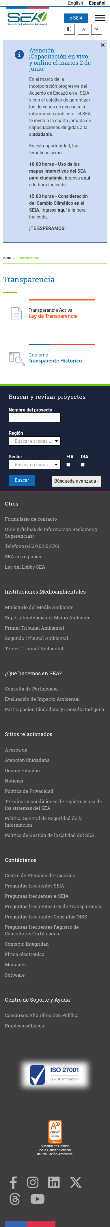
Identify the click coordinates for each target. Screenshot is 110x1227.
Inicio (7, 258)
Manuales (16, 964)
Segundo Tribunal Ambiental (36, 638)
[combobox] (35, 441)
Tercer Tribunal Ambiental (34, 648)
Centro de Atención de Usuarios (40, 875)
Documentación (22, 770)
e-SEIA (76, 18)
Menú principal (100, 18)
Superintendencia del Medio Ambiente (48, 618)
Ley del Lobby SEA (25, 567)
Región (16, 433)
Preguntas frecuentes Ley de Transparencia (53, 906)
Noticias (14, 781)
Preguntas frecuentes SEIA (34, 886)
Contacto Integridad (27, 944)
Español (97, 3)
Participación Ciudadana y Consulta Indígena (54, 709)
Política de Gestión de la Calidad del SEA (49, 835)
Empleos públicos (24, 1026)
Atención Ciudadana (27, 760)
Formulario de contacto (31, 519)
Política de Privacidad (29, 791)
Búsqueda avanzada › (76, 481)
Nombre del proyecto (30, 410)
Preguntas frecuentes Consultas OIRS (46, 917)
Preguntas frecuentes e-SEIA (37, 896)
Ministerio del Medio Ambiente (39, 607)
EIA (70, 456)
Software (15, 975)
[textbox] (32, 441)
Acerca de (16, 750)
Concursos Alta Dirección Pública (42, 1015)
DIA (84, 456)
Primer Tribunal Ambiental (34, 628)
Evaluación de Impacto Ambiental (42, 699)
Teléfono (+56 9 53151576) (32, 546)
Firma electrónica (24, 954)
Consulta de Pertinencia (31, 689)
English (75, 3)
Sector (15, 456)
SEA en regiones (23, 556)
